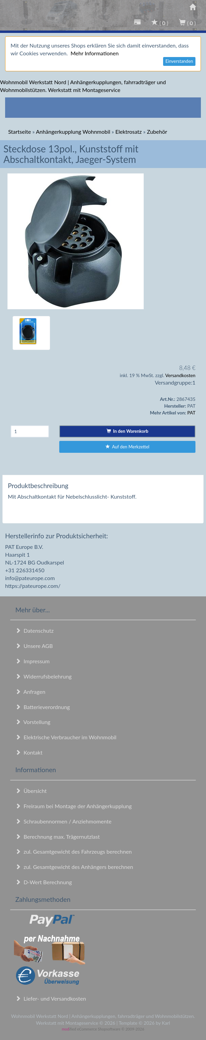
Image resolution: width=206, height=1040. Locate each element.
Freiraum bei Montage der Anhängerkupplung (73, 806)
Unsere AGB (34, 646)
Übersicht (31, 790)
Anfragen (30, 691)
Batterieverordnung (42, 707)
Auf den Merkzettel (127, 446)
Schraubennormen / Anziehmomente (63, 821)
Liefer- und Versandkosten (50, 998)
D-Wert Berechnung (43, 882)
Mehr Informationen (94, 53)
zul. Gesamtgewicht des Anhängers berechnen (74, 866)
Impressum (32, 661)
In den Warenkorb (127, 431)
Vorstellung (32, 722)
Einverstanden (179, 61)
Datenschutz (34, 630)
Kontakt (29, 752)
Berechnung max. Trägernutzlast (57, 836)
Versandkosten (180, 375)
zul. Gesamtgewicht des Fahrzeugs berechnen (73, 851)
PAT (191, 412)
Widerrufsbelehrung (43, 676)
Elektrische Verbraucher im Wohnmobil (65, 737)
